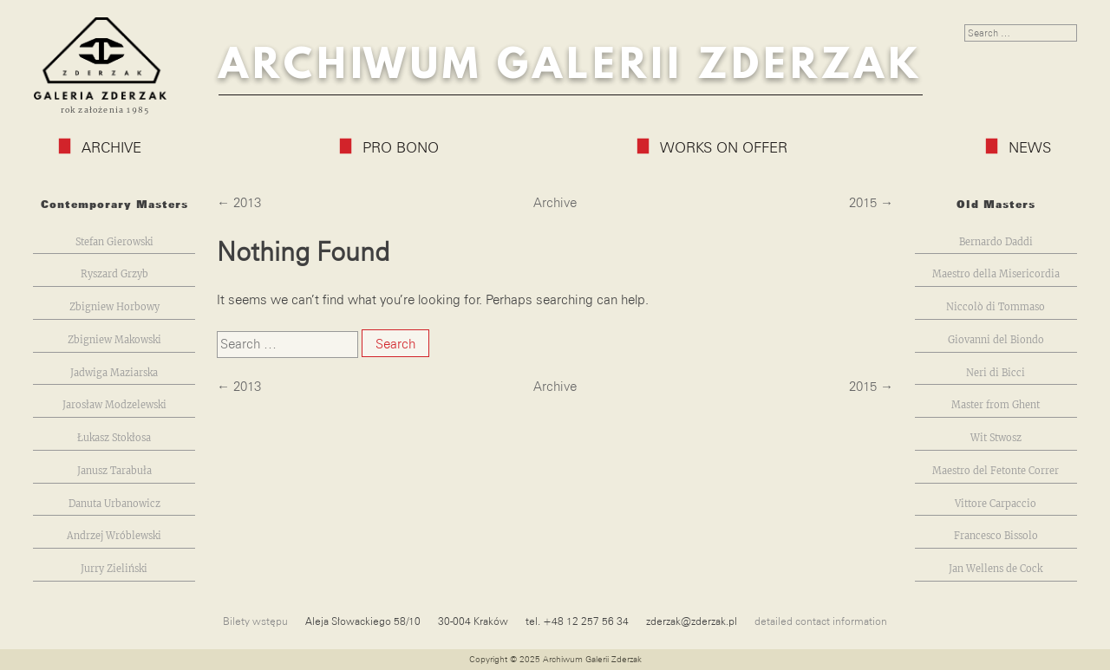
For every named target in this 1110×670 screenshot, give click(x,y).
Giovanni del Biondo (996, 340)
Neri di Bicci (995, 373)
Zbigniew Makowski (114, 340)
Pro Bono (389, 147)
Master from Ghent (995, 405)
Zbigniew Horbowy (114, 307)
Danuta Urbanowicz (114, 504)
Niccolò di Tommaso (995, 307)
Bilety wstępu (255, 621)
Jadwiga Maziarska (114, 373)
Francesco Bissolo (996, 536)
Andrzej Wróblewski (114, 536)
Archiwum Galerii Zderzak (571, 65)
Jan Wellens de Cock (995, 569)
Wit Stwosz (996, 438)
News (1018, 147)
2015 (863, 203)
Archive (100, 147)
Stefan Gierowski (114, 242)
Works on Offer (712, 147)
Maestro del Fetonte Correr (995, 471)
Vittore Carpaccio (995, 504)
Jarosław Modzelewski (114, 405)
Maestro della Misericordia (996, 274)
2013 (247, 203)
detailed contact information (820, 621)
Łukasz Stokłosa (114, 438)
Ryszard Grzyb (114, 274)
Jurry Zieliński (114, 569)
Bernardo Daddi (996, 242)
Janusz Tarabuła (114, 471)
